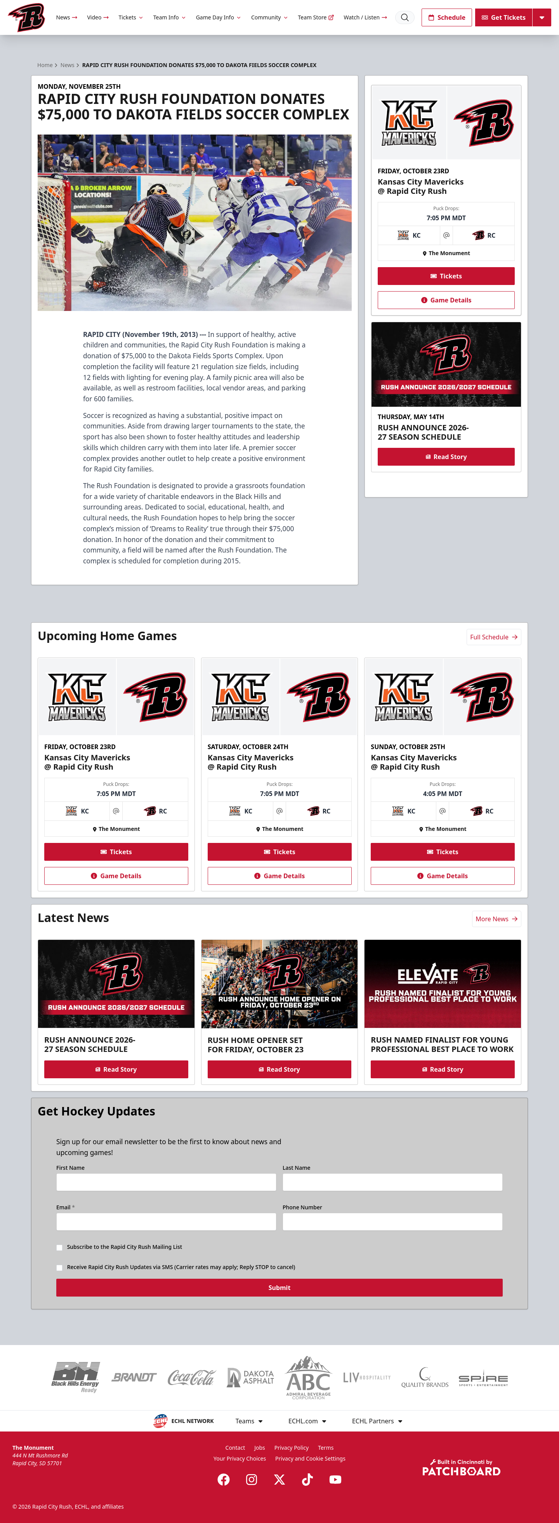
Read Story (446, 456)
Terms (325, 1447)
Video (98, 17)
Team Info (170, 17)
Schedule (446, 17)
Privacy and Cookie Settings (310, 1458)
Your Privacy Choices (240, 1458)
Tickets (131, 17)
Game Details (446, 300)
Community (270, 17)
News (67, 17)
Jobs (259, 1447)
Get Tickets (504, 17)
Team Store (316, 17)
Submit (280, 1292)
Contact (235, 1447)
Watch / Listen (365, 17)
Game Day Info (219, 17)
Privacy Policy (291, 1447)
